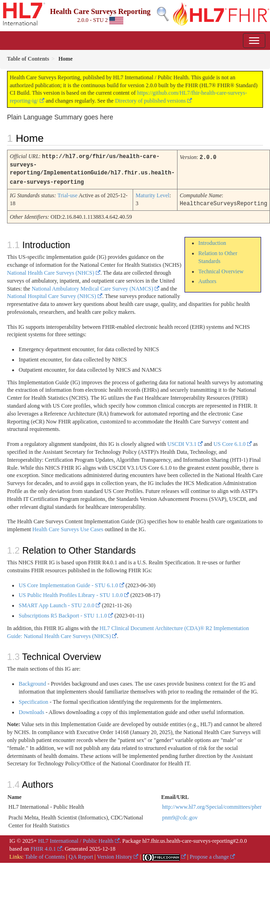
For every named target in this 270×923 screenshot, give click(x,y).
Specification (33, 699)
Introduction (212, 240)
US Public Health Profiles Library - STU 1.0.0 (71, 593)
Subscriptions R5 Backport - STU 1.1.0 (63, 613)
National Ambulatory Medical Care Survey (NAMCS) (92, 286)
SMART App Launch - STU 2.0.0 (56, 603)
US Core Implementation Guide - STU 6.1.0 (68, 583)
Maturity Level (152, 193)
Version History (115, 854)
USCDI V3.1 (181, 441)
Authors (208, 279)
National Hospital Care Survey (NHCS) (51, 294)
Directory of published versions (150, 100)
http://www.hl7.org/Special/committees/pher (212, 804)
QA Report (81, 854)
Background (32, 681)
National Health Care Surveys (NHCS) (50, 270)
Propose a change (209, 854)
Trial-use (67, 193)
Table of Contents (44, 854)
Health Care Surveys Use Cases (67, 527)
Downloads (31, 710)
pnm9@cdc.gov (180, 815)
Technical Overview (221, 269)
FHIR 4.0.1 (43, 846)
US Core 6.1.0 (229, 441)
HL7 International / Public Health (76, 838)
